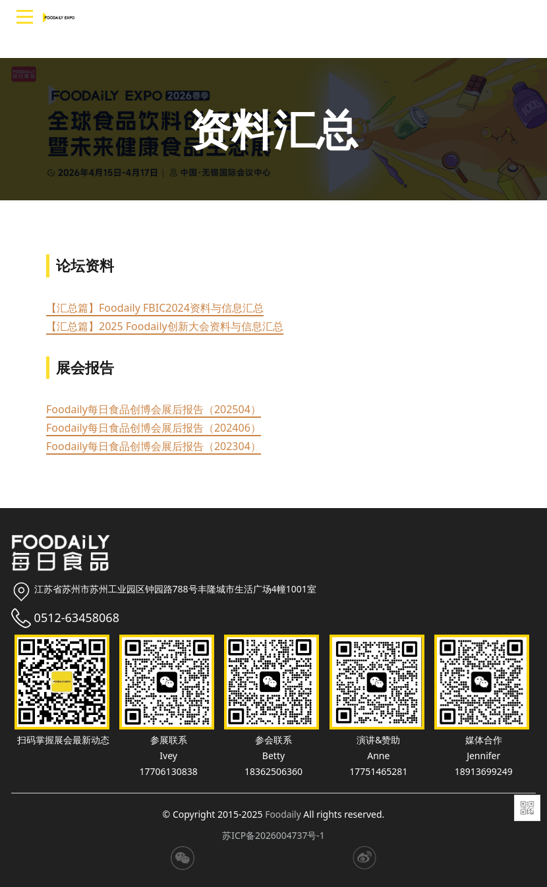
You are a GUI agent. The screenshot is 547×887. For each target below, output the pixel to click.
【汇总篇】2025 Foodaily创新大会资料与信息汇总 (164, 326)
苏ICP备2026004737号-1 (274, 835)
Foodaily (283, 814)
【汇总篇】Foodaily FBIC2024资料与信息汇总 (155, 307)
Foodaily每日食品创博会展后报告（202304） (153, 446)
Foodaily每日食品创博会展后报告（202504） (153, 409)
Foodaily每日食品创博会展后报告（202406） (153, 427)
